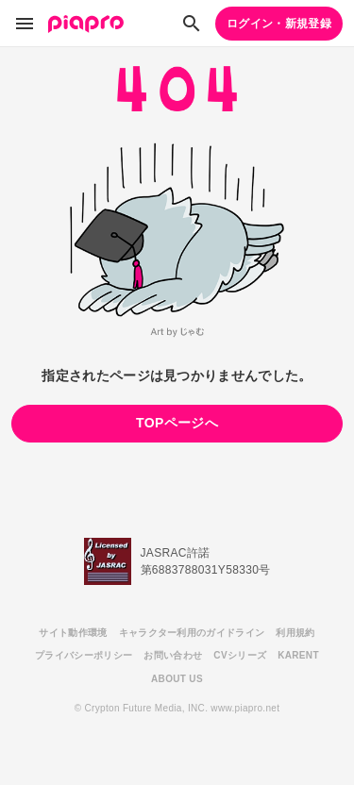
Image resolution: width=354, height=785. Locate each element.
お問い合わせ (172, 655)
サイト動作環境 (73, 632)
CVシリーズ (239, 655)
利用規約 (295, 632)
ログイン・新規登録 (279, 23)
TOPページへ (177, 422)
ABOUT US (177, 679)
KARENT (298, 655)
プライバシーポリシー (83, 655)
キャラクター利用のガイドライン (192, 632)
